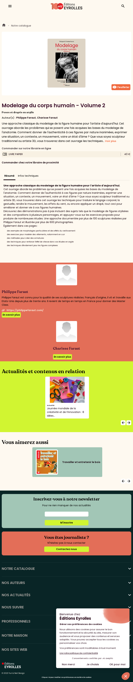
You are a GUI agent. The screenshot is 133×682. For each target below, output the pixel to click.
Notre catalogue (21, 25)
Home (4, 25)
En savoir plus (11, 314)
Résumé (9, 176)
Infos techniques (28, 176)
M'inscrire (66, 522)
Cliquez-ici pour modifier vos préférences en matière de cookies (66, 677)
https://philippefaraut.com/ (23, 310)
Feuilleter (121, 87)
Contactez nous (66, 549)
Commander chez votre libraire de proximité (30, 162)
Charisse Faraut (47, 117)
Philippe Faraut (26, 117)
